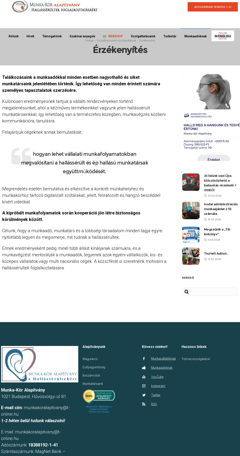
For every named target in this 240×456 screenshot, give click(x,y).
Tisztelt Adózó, (215, 253)
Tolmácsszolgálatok (196, 359)
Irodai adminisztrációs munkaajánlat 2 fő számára (221, 209)
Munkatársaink (93, 383)
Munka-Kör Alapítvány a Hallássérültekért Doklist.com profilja (99, 409)
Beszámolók (91, 375)
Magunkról (90, 359)
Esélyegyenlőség (94, 367)
